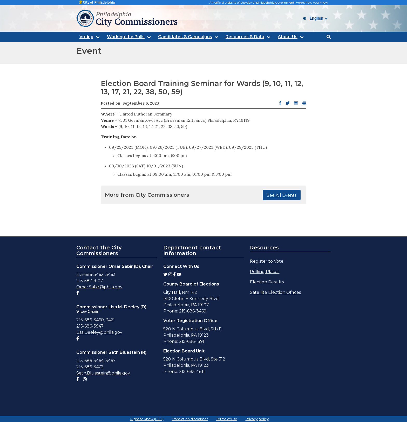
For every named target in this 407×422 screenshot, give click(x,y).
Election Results (267, 282)
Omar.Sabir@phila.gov (99, 286)
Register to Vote (266, 261)
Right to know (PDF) (147, 419)
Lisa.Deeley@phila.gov (99, 332)
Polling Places (264, 271)
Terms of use (226, 419)
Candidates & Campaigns (185, 36)
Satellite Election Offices (275, 292)
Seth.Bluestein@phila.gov (103, 373)
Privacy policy (257, 419)
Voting (86, 36)
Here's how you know (312, 2)
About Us (287, 36)
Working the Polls (126, 36)
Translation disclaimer (190, 419)
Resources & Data (245, 36)
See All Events (281, 195)
